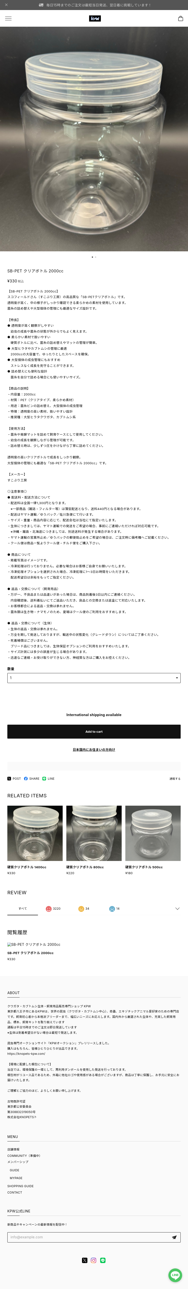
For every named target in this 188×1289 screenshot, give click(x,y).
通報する (175, 778)
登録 (174, 1237)
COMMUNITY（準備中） (24, 1156)
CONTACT (14, 1192)
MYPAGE (16, 1178)
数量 (10, 669)
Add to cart (94, 731)
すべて (22, 909)
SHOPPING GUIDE (20, 1186)
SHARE (32, 778)
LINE (48, 778)
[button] (92, 257)
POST (14, 778)
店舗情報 (13, 1149)
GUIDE (14, 1170)
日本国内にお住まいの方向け (94, 750)
